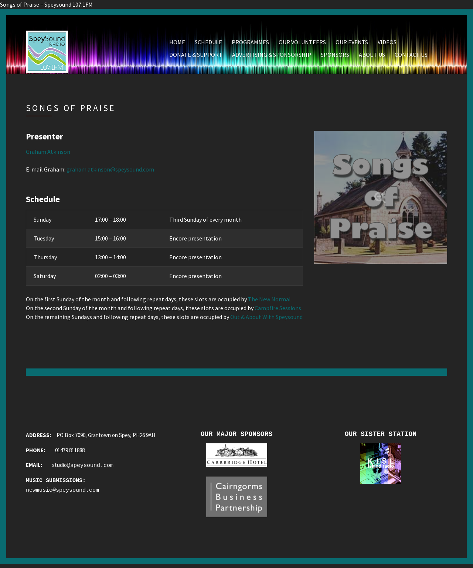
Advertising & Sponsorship (271, 55)
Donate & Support (195, 55)
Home (177, 43)
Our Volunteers (302, 43)
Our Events (352, 43)
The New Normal (269, 300)
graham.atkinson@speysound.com (110, 170)
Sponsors (335, 55)
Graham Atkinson (48, 152)
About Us (372, 55)
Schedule (208, 43)
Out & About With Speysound (266, 318)
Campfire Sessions (278, 309)
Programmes (250, 43)
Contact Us (411, 55)
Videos (387, 43)
